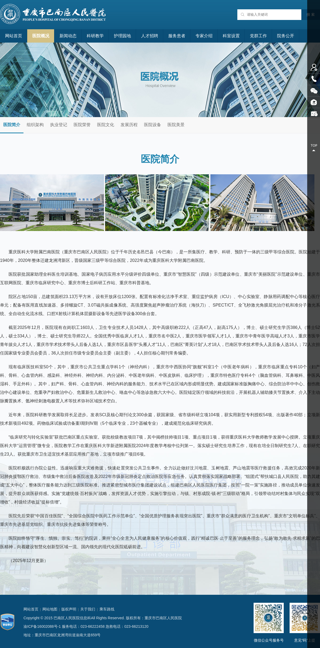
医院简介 (11, 124)
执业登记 (58, 124)
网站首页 (13, 36)
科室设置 (231, 36)
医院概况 (40, 36)
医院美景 (176, 124)
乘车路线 (106, 609)
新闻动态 (68, 36)
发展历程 (129, 124)
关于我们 (87, 609)
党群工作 (258, 36)
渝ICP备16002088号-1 (42, 626)
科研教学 (95, 36)
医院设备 (152, 124)
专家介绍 (204, 36)
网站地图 (49, 609)
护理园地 (122, 36)
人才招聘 (149, 36)
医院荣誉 (82, 124)
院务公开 (285, 36)
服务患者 (176, 36)
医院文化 (105, 124)
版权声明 (68, 609)
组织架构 (35, 124)
